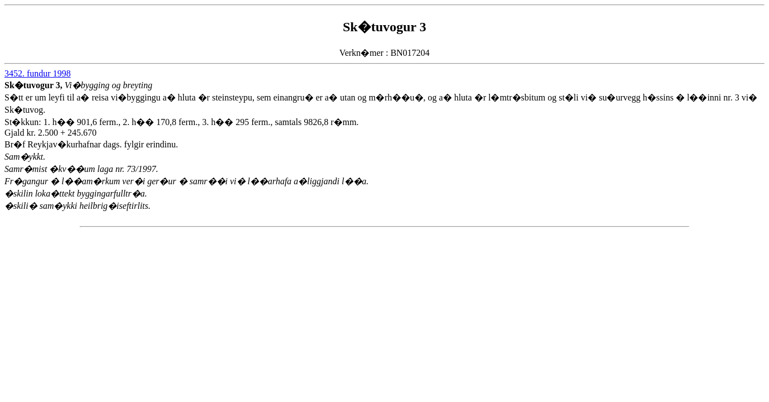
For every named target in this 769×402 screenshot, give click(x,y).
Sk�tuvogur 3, (34, 85)
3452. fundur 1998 (37, 73)
